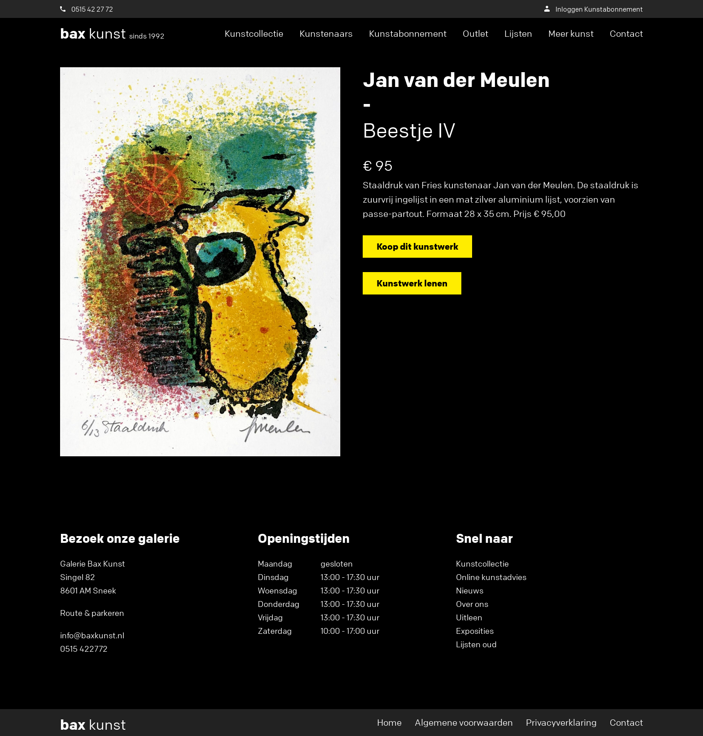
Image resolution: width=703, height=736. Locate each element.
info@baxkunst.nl (92, 635)
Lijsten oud (476, 644)
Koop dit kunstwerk (417, 246)
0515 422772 (84, 649)
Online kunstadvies (491, 577)
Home (389, 722)
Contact (626, 33)
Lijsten (518, 33)
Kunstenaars (326, 33)
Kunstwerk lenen (412, 283)
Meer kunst (571, 33)
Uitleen (469, 617)
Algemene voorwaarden (464, 722)
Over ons (472, 604)
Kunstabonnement (408, 33)
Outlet (475, 33)
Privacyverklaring (561, 722)
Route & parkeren (92, 613)
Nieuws (469, 590)
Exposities (475, 631)
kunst (112, 33)
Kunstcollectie (254, 33)
